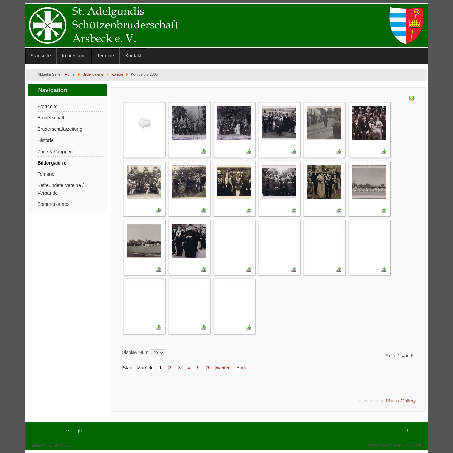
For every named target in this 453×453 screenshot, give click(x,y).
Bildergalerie (51, 163)
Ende (241, 367)
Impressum (74, 55)
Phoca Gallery (401, 401)
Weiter (222, 367)
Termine (105, 55)
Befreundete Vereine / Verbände (60, 189)
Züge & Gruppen (55, 151)
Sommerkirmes (53, 204)
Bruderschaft (50, 118)
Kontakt (133, 55)
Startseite (41, 55)
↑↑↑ (407, 430)
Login (77, 431)
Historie (45, 140)
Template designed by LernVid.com (394, 445)
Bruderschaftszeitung (59, 129)
